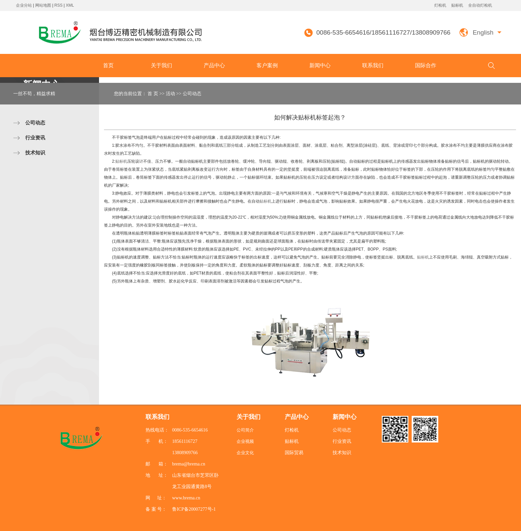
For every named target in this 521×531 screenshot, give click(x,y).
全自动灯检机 (480, 5)
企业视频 (245, 441)
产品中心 (214, 65)
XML (70, 5)
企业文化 (245, 452)
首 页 (153, 93)
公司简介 (245, 430)
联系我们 (372, 65)
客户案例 (267, 65)
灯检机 (440, 5)
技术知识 (35, 152)
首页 (108, 65)
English (483, 32)
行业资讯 (35, 137)
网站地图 (43, 5)
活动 (170, 93)
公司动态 (35, 122)
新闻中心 (320, 65)
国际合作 (425, 65)
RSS (58, 5)
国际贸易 (294, 452)
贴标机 (457, 5)
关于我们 (161, 65)
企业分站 (24, 5)
